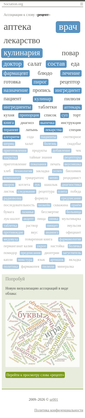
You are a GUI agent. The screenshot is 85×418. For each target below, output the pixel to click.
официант (73, 232)
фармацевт (16, 73)
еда (75, 63)
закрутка (10, 157)
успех (57, 171)
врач (68, 26)
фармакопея (30, 266)
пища (41, 219)
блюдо (45, 73)
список (50, 115)
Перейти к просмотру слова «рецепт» (35, 375)
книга (9, 122)
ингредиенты (17, 107)
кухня (9, 115)
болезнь (50, 144)
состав (56, 63)
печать (55, 164)
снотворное (72, 137)
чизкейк (44, 205)
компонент (12, 178)
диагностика (71, 184)
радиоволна (13, 198)
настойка (57, 246)
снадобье (74, 144)
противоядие (13, 232)
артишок (57, 260)
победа (75, 191)
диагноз (27, 123)
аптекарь (72, 107)
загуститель (72, 253)
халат (29, 144)
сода (30, 137)
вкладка (75, 260)
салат (35, 63)
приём (76, 205)
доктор (13, 63)
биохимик (73, 171)
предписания (31, 253)
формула (41, 198)
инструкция (71, 123)
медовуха (11, 239)
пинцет (52, 225)
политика (11, 266)
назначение (16, 90)
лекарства (53, 130)
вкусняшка (72, 164)
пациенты (48, 137)
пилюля (72, 98)
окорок (9, 184)
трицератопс (34, 178)
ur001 (54, 399)
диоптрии (51, 253)
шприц (9, 144)
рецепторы (73, 157)
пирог (40, 82)
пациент (12, 98)
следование (26, 191)
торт (77, 115)
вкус (34, 232)
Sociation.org (13, 4)
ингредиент (67, 90)
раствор (32, 225)
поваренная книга (38, 239)
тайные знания (40, 157)
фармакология (70, 239)
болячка (75, 246)
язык (41, 260)
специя (75, 130)
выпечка (47, 123)
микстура (25, 260)
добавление (61, 150)
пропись (42, 90)
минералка (65, 266)
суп (65, 115)
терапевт (11, 130)
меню (53, 178)
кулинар (42, 98)
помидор (10, 253)
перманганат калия (18, 246)
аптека (17, 26)
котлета (24, 184)
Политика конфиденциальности (58, 410)
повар (70, 53)
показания (38, 164)
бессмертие (50, 212)
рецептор (70, 82)
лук (37, 184)
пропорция (29, 115)
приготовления (15, 150)
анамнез (52, 232)
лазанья (28, 212)
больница (73, 212)
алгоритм (11, 137)
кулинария (22, 52)
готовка (12, 82)
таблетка (10, 225)
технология (23, 171)
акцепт (28, 219)
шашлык (50, 184)
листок (9, 191)
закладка (42, 171)
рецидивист (72, 178)
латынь (32, 130)
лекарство (22, 40)
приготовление (15, 164)
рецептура (46, 191)
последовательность (19, 205)
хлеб (7, 171)
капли (8, 260)
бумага (9, 212)
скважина (60, 205)
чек (78, 150)
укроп (41, 246)
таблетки (47, 107)
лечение (71, 73)
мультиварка (71, 219)
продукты (39, 150)
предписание (71, 198)
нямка (53, 219)
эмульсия (74, 225)
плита (62, 191)
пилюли (48, 266)
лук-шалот (12, 219)
